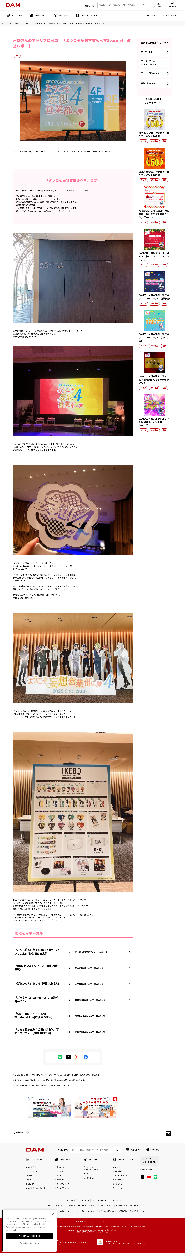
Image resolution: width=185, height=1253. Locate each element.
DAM (93, 1200)
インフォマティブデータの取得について (102, 1211)
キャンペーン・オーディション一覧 (91, 1169)
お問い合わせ (84, 1200)
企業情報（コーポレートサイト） (142, 1211)
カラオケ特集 (14, 23)
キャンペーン (88, 1174)
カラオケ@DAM (115, 1200)
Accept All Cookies (29, 1237)
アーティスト (147, 52)
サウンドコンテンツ (62, 1171)
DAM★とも (154, 1150)
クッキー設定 (80, 1211)
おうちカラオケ (118, 1184)
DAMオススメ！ (31, 1180)
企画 (16, 56)
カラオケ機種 (117, 1171)
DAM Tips (116, 1167)
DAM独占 (154, 141)
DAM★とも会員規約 (105, 1206)
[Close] (53, 1215)
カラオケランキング (33, 1171)
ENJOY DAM (30, 1184)
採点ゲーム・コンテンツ (121, 1176)
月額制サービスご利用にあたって (128, 1206)
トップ (4, 23)
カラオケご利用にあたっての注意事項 (82, 1206)
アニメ (143, 141)
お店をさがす (136, 1150)
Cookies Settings (29, 1244)
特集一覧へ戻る (23, 1132)
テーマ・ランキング (150, 73)
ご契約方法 (123, 1211)
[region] (29, 1232)
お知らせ (151, 15)
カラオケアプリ (118, 1188)
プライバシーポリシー (64, 1211)
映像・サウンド (148, 83)
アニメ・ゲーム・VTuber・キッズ (33, 23)
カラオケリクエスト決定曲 (35, 1188)
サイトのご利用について (57, 1206)
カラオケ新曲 (31, 1167)
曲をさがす (90, 6)
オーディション (89, 1178)
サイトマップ (72, 1200)
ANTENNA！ (30, 1176)
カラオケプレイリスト (63, 1184)
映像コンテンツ (60, 1167)
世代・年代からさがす (63, 1188)
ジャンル (58, 1176)
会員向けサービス (119, 1180)
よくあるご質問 (170, 15)
